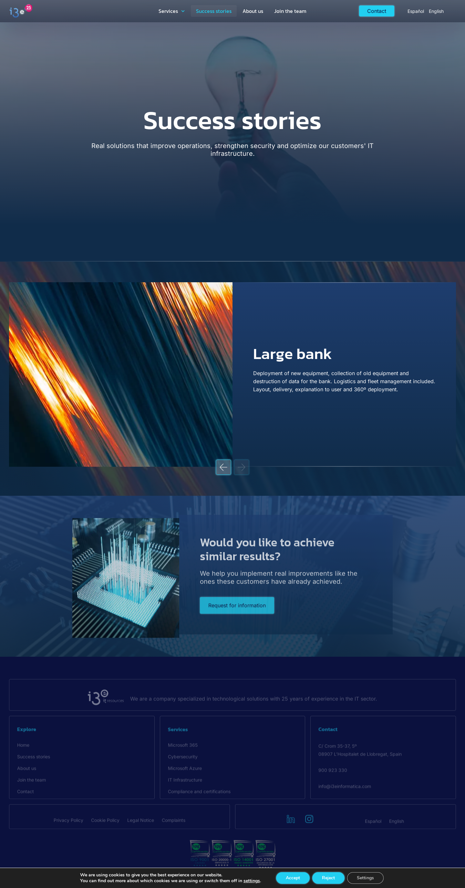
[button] (223, 467)
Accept (293, 878)
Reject (328, 878)
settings (251, 881)
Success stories (214, 11)
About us (253, 11)
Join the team (290, 11)
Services (172, 11)
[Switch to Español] (416, 11)
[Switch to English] (436, 11)
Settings (365, 878)
